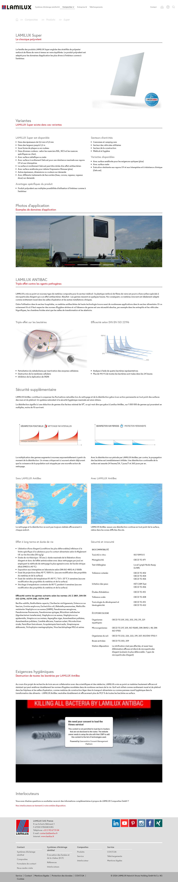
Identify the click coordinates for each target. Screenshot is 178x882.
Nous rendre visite (25, 868)
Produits (80, 851)
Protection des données (62, 875)
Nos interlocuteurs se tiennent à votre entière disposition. (41, 805)
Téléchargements (114, 856)
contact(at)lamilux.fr (48, 833)
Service (80, 856)
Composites (22, 859)
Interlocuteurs (53, 866)
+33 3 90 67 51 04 (51, 830)
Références (52, 862)
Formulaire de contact (26, 863)
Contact (153, 7)
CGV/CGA (111, 851)
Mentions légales (114, 860)
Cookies (20, 878)
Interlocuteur (82, 860)
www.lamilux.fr (47, 836)
